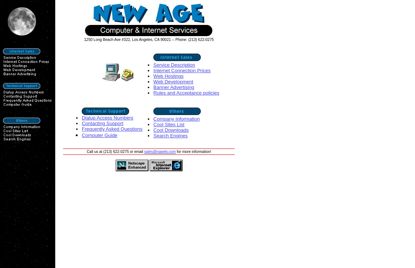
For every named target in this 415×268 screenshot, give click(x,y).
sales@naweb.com (160, 152)
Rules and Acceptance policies (186, 93)
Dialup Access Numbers (107, 118)
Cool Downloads (171, 130)
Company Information (176, 119)
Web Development (173, 81)
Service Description (174, 65)
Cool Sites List (168, 124)
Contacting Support (102, 123)
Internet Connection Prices (181, 70)
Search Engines (170, 135)
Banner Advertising (173, 87)
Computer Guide (99, 135)
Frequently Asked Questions (112, 129)
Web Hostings (168, 76)
